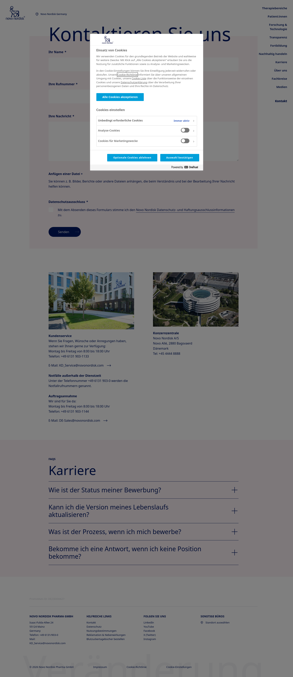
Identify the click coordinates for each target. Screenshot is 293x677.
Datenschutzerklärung (134, 82)
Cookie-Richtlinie (127, 74)
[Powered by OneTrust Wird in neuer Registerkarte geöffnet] (186, 168)
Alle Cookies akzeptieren (120, 97)
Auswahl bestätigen (179, 157)
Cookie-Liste (139, 78)
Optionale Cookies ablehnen (132, 157)
